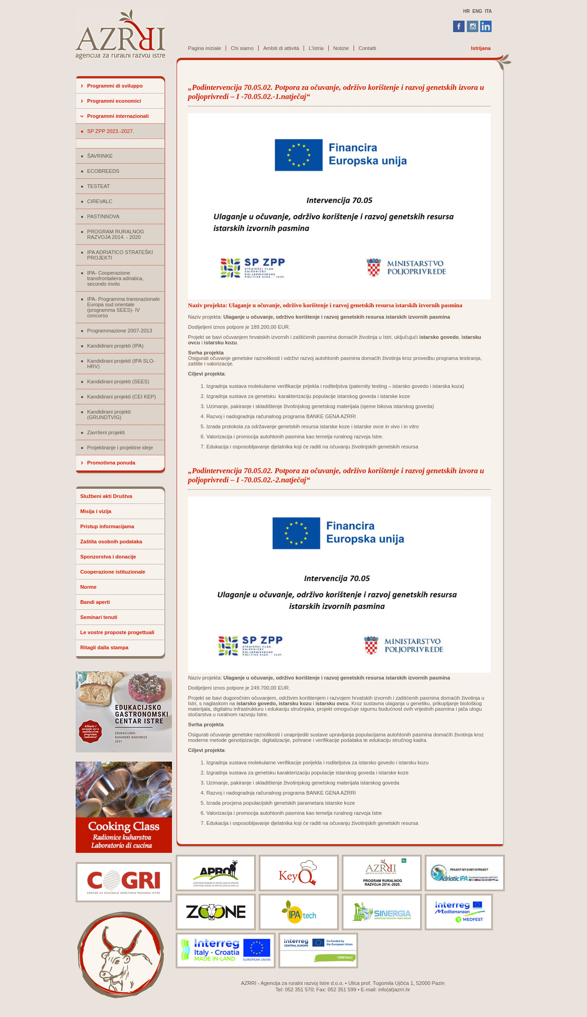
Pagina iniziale (204, 48)
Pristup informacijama (107, 526)
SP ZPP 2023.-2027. (110, 131)
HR (466, 11)
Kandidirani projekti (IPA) (115, 345)
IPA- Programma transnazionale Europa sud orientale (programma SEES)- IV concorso (123, 307)
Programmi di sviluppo (115, 85)
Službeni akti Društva (106, 496)
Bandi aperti (95, 602)
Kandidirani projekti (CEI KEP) (121, 396)
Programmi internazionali (118, 116)
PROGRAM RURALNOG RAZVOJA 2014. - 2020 (115, 234)
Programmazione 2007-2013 (119, 330)
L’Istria (316, 48)
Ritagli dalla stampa (104, 647)
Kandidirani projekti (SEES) (118, 381)
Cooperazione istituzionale (112, 572)
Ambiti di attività (281, 48)
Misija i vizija (95, 511)
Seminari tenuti (98, 617)
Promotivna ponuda (111, 462)
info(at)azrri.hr (394, 989)
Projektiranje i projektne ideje (120, 447)
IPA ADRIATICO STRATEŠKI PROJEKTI (120, 254)
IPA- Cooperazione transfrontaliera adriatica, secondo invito (115, 278)
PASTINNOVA (103, 216)
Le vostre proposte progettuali (117, 632)
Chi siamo (242, 48)
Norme (88, 587)
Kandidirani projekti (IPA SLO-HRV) (121, 363)
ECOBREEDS (103, 171)
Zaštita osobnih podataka (111, 541)
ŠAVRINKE (100, 156)
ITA (488, 11)
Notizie (341, 48)
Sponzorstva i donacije (108, 556)
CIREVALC (99, 201)
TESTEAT (98, 186)
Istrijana (481, 48)
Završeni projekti (106, 432)
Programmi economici (114, 101)
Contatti (368, 48)
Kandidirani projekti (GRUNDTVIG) (109, 414)
